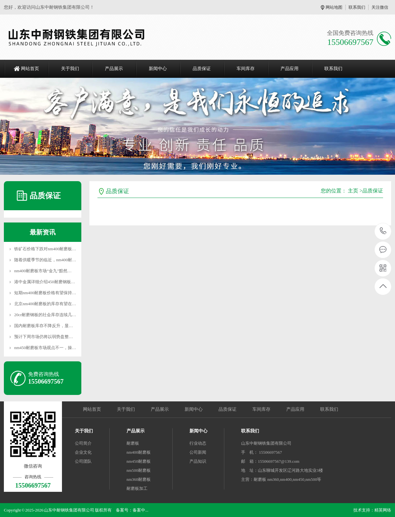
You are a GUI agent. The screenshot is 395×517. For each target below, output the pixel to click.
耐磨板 (133, 443)
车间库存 (246, 68)
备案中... (140, 510)
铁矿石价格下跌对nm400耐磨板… (45, 248)
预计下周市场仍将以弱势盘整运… (45, 336)
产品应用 (289, 68)
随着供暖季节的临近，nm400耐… (45, 259)
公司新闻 (197, 452)
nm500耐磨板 (139, 470)
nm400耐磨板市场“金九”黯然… (43, 270)
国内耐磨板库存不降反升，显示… (45, 325)
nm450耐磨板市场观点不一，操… (45, 347)
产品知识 (197, 461)
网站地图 (334, 7)
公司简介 (83, 443)
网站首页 (30, 68)
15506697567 (383, 231)
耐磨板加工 (137, 488)
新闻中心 (158, 68)
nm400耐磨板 (139, 452)
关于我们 (70, 68)
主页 (353, 190)
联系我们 (357, 7)
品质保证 (202, 68)
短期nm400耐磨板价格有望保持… (45, 292)
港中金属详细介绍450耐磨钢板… (44, 281)
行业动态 (197, 443)
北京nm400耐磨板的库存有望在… (45, 303)
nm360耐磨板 (139, 479)
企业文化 (83, 452)
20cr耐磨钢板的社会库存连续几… (45, 314)
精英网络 (382, 510)
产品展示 (114, 68)
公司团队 (83, 461)
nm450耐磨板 (139, 461)
